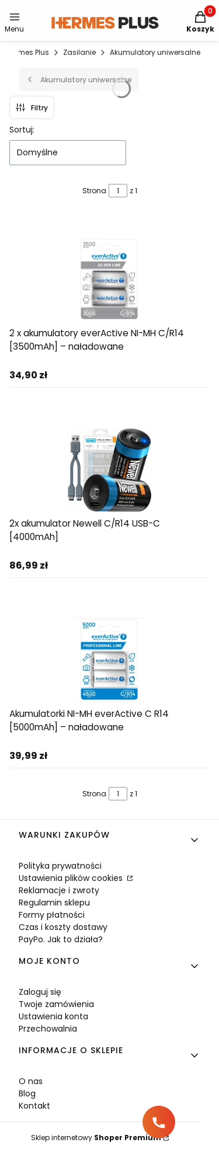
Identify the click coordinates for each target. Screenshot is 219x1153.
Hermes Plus (27, 52)
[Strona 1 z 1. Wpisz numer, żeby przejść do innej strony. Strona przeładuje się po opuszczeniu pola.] (118, 190)
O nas (31, 1081)
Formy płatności (52, 915)
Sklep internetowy (96, 1137)
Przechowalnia (48, 1028)
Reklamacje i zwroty (59, 890)
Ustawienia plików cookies (72, 878)
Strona (94, 191)
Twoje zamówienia (56, 1004)
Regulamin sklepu (54, 902)
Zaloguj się (40, 992)
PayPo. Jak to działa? (61, 939)
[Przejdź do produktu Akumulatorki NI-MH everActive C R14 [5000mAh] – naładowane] (110, 660)
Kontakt (34, 1106)
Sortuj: (21, 129)
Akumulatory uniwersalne (155, 52)
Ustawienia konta (53, 1016)
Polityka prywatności (60, 866)
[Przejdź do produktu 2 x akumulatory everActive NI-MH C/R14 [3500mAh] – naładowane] (110, 279)
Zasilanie (79, 52)
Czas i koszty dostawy (63, 927)
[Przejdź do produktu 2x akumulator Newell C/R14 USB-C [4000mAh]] (110, 469)
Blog (27, 1093)
